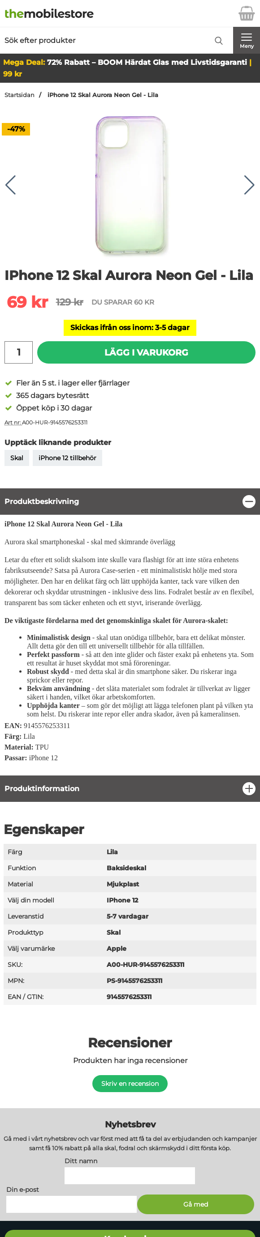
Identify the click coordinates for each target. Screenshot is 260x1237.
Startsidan (19, 95)
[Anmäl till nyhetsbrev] (195, 1205)
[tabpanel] (130, 631)
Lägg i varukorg (146, 352)
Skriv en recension (130, 1084)
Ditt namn (81, 1161)
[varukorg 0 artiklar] (246, 13)
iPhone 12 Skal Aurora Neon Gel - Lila (102, 95)
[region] (130, 501)
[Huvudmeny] (246, 40)
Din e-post (22, 1190)
